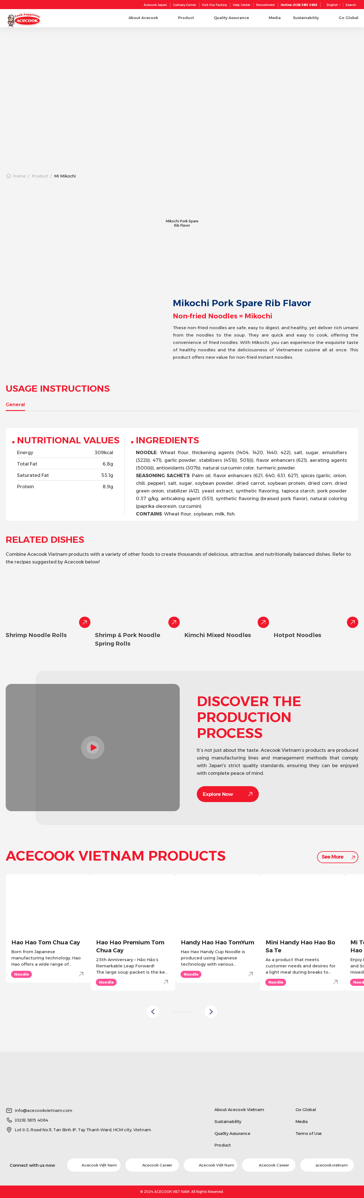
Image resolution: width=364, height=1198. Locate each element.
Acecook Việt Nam (94, 1165)
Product (40, 176)
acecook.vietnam (327, 1165)
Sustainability (228, 1121)
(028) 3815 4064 (31, 1120)
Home (19, 176)
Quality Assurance (233, 1133)
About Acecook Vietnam (239, 1109)
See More (332, 857)
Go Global (305, 1109)
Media (301, 1121)
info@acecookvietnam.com (43, 1110)
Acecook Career (152, 1165)
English (332, 5)
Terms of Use (308, 1133)
